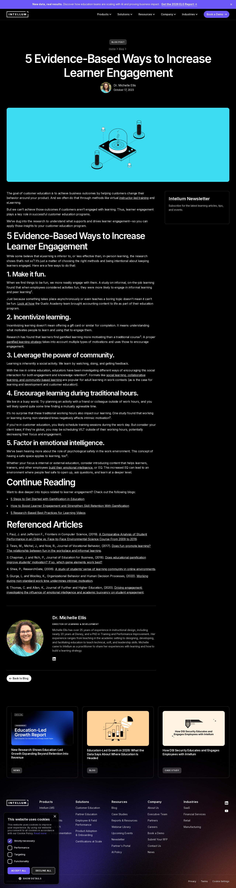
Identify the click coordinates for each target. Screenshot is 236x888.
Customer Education (88, 807)
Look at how (25, 303)
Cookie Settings (220, 881)
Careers (152, 826)
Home (112, 48)
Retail (187, 820)
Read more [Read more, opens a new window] (40, 833)
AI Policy (117, 852)
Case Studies (120, 814)
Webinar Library (121, 826)
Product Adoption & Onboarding (86, 833)
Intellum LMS (46, 807)
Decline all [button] (43, 870)
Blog (121, 48)
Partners (153, 820)
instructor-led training (134, 198)
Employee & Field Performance (86, 822)
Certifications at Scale (89, 841)
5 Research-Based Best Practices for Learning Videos (48, 513)
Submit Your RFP (158, 839)
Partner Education (86, 814)
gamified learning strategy (24, 342)
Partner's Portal (121, 845)
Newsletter (118, 839)
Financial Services (195, 814)
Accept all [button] (18, 870)
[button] (104, 14)
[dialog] (31, 848)
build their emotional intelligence (71, 467)
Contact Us (154, 845)
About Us (153, 807)
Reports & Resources (124, 820)
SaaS (187, 807)
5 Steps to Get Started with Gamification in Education (47, 499)
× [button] (54, 816)
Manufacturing (192, 826)
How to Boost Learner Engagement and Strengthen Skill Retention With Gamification (70, 506)
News (151, 852)
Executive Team (157, 814)
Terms (204, 881)
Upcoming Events (122, 833)
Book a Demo (156, 833)
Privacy (192, 881)
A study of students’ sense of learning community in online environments (105, 569)
